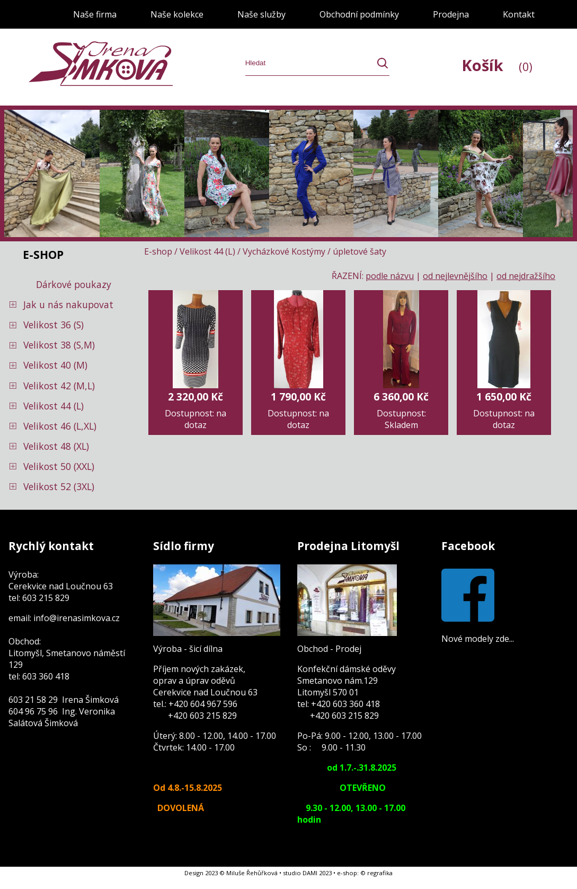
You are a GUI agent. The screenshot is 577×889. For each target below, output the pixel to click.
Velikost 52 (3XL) (58, 486)
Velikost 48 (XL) (56, 446)
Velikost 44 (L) (53, 405)
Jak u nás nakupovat (68, 304)
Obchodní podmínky (359, 14)
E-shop (158, 251)
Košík (496, 65)
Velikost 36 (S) (53, 324)
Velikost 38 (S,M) (59, 344)
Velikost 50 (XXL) (58, 466)
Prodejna (451, 14)
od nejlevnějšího (455, 276)
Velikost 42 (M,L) (59, 385)
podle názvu (390, 276)
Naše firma (95, 14)
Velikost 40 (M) (55, 365)
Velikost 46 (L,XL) (59, 426)
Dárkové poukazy (73, 284)
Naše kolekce (176, 14)
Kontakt (519, 14)
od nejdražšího (525, 276)
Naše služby (261, 14)
